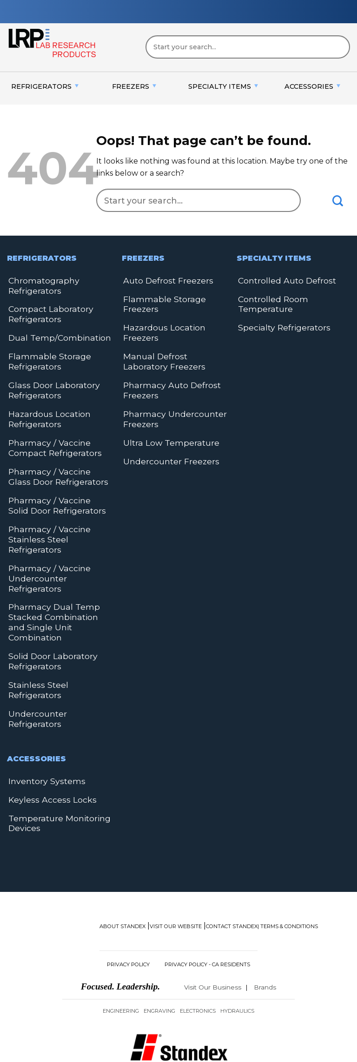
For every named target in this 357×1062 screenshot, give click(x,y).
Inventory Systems (43, 741)
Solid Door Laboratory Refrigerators (48, 627)
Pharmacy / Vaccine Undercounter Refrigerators (44, 559)
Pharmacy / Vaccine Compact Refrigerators (50, 437)
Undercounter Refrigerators (35, 681)
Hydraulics (237, 968)
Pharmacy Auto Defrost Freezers (167, 383)
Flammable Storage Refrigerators (45, 356)
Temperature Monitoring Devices (54, 781)
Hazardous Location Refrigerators (45, 410)
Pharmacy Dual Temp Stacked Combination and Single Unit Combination (56, 595)
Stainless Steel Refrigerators (35, 654)
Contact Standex (232, 883)
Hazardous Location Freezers (160, 329)
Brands (265, 944)
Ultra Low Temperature (167, 432)
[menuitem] (45, 86)
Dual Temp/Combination (54, 334)
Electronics (198, 968)
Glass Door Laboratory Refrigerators (49, 383)
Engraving (159, 968)
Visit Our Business (212, 944)
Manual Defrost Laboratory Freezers (173, 356)
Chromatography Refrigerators (40, 285)
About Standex (122, 883)
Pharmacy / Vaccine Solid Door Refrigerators (54, 491)
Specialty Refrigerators (280, 324)
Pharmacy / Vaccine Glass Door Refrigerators (55, 464)
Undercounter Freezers (167, 450)
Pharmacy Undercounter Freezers (170, 410)
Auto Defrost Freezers (164, 280)
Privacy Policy (128, 921)
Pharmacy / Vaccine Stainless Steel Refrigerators (44, 522)
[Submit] (338, 200)
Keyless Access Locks (46, 758)
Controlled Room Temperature (270, 302)
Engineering (121, 968)
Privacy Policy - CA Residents (207, 921)
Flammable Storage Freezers (160, 302)
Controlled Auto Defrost (283, 280)
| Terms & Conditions (288, 883)
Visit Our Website (176, 883)
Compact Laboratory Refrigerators (46, 312)
